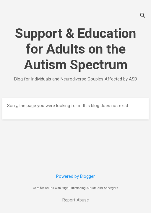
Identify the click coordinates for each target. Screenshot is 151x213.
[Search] (142, 16)
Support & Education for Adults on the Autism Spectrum (75, 48)
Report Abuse (75, 200)
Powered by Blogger (75, 176)
